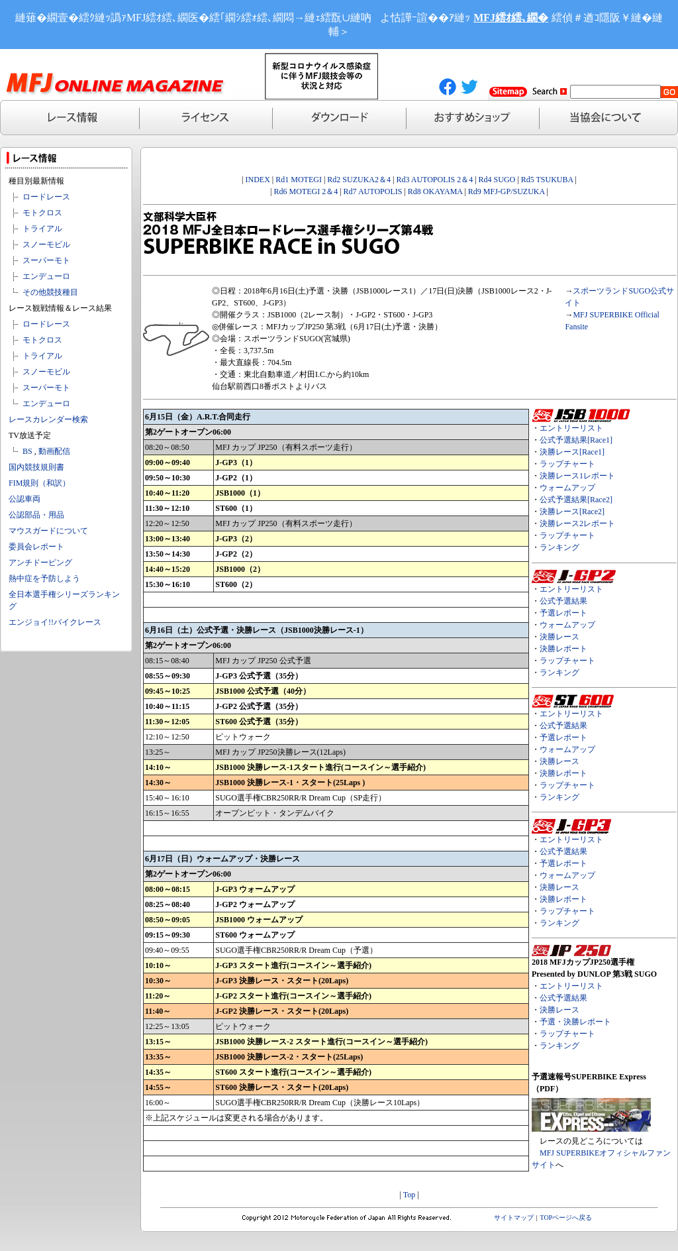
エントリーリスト (571, 428)
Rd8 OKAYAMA (435, 191)
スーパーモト (46, 260)
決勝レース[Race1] (572, 452)
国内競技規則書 (36, 467)
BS (27, 451)
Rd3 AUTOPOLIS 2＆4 (434, 179)
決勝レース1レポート (577, 475)
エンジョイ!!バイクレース (55, 622)
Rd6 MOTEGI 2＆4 (306, 191)
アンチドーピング (40, 562)
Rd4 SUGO (497, 179)
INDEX (258, 179)
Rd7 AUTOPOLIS (373, 191)
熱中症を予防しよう (44, 578)
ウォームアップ (567, 487)
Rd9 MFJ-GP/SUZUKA (506, 191)
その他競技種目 (50, 292)
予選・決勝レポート (575, 1021)
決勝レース (559, 636)
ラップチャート (567, 463)
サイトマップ (514, 1217)
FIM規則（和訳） (39, 483)
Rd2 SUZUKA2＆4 (359, 179)
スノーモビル (46, 244)
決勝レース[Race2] (572, 511)
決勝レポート (563, 648)
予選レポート (563, 613)
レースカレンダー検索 (48, 419)
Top (409, 1194)
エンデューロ (46, 276)
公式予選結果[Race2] (576, 499)
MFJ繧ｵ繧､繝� (510, 17)
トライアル (42, 228)
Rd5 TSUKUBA (547, 179)
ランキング (559, 547)
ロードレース (46, 196)
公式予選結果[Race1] (576, 440)
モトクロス (42, 212)
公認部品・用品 (36, 514)
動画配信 (54, 451)
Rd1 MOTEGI (298, 179)
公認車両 (24, 499)
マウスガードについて (48, 530)
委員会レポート (36, 546)
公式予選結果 (563, 601)
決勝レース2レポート (577, 523)
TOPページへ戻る (566, 1217)
